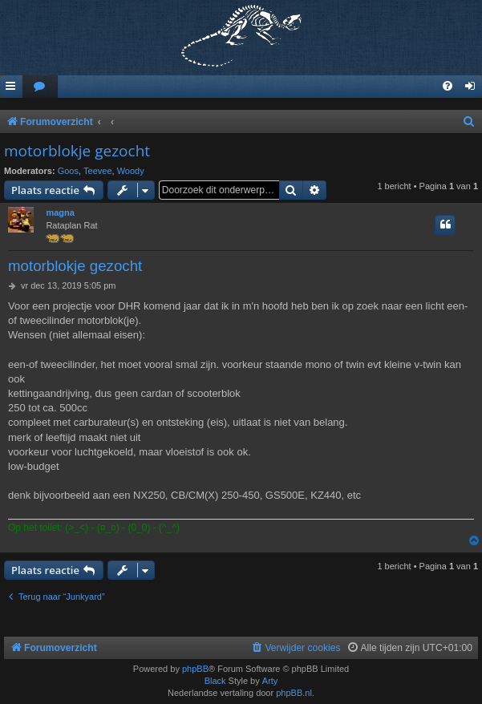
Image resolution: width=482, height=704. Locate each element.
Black (215, 681)
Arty (270, 681)
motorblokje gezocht (77, 150)
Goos (68, 171)
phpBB (195, 669)
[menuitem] (40, 87)
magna (60, 212)
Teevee (97, 171)
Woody (130, 171)
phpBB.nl (294, 693)
